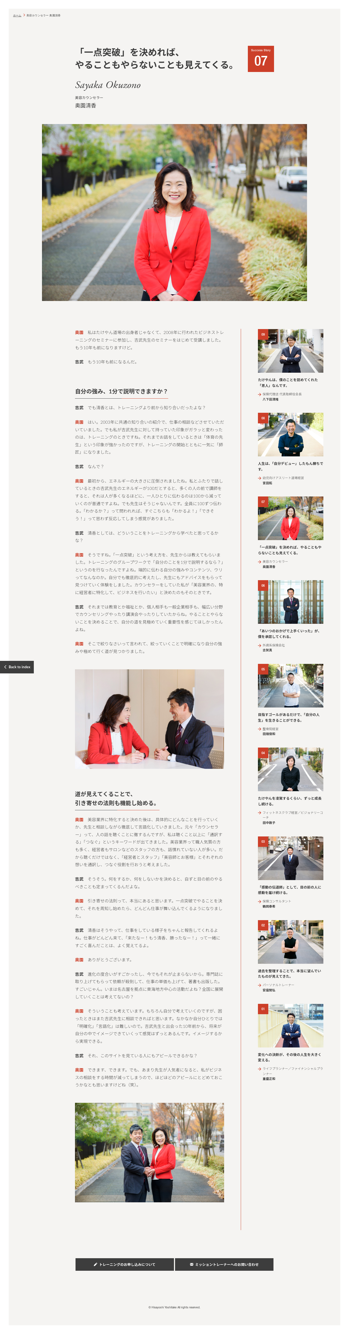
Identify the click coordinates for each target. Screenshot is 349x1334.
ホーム (17, 15)
